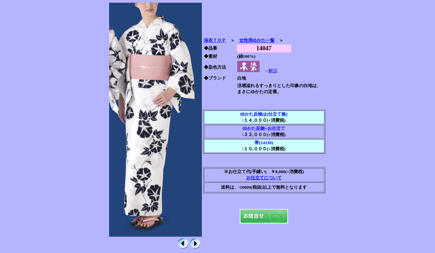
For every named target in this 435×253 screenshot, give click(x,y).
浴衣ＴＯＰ (215, 40)
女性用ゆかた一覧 (257, 40)
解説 (272, 70)
